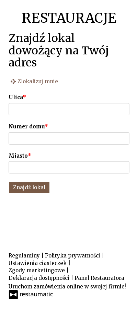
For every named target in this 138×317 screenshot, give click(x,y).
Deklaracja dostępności (40, 278)
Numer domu (27, 126)
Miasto (18, 155)
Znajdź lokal (29, 187)
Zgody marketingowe (37, 270)
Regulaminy (25, 255)
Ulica (16, 97)
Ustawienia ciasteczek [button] (38, 263)
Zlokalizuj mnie (33, 81)
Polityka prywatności (73, 255)
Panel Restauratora (99, 278)
